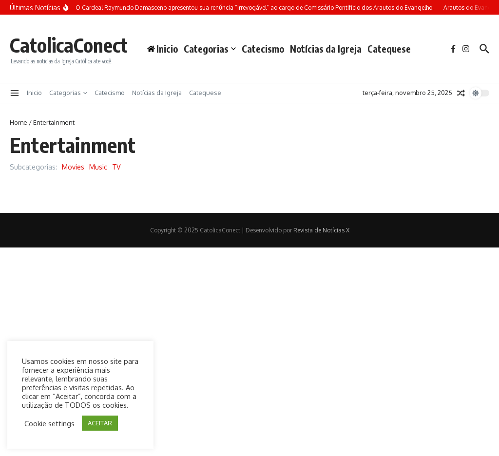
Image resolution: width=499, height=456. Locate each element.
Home (18, 122)
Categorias (210, 49)
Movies (73, 167)
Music (98, 167)
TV (116, 167)
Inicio (34, 92)
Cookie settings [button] (49, 423)
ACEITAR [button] (100, 423)
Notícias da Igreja (326, 49)
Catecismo (263, 49)
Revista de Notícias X (321, 230)
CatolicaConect (69, 45)
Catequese (389, 49)
